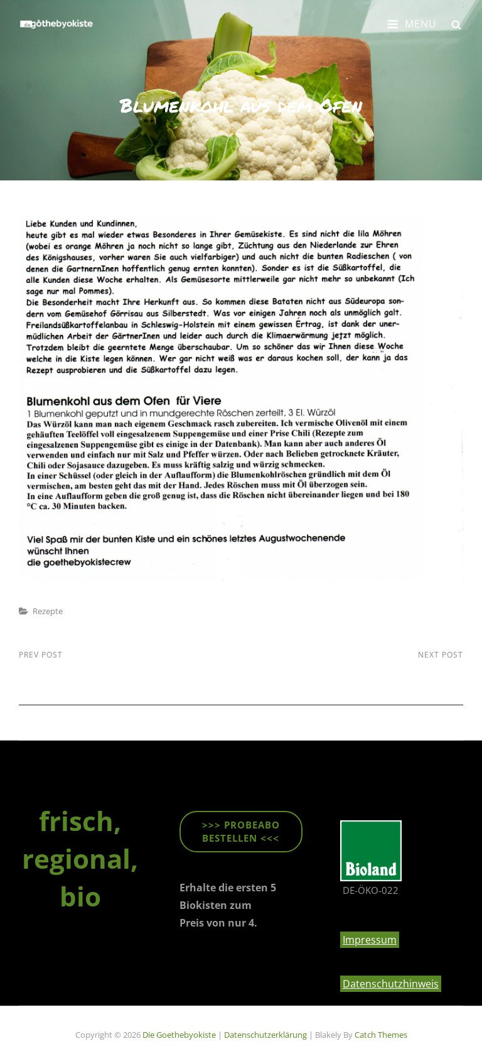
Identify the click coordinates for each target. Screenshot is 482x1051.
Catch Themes (381, 1034)
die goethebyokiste (179, 1034)
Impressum (370, 940)
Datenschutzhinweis (391, 984)
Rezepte (48, 611)
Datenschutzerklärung (265, 1034)
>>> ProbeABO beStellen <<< (241, 831)
